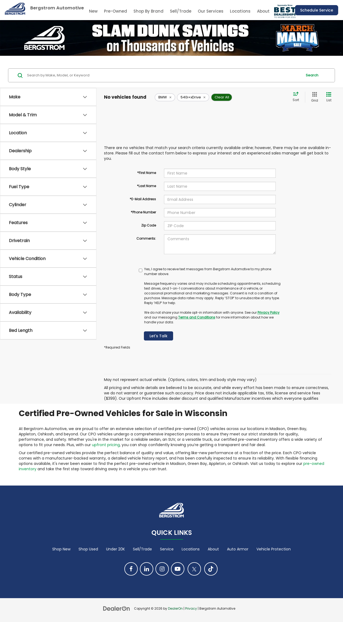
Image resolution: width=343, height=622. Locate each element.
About (213, 549)
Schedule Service (316, 10)
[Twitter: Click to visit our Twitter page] (194, 569)
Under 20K (115, 549)
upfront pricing (106, 444)
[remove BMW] (165, 97)
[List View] (328, 97)
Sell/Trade (180, 11)
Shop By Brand (148, 11)
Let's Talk (158, 336)
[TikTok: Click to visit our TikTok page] (211, 569)
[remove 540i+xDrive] (193, 97)
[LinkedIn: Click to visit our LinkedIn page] (146, 569)
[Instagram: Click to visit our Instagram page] (162, 569)
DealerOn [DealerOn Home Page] (175, 608)
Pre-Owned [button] (115, 11)
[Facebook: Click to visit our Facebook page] (131, 569)
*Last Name (146, 186)
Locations (240, 11)
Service (167, 549)
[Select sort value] (297, 97)
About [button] (263, 11)
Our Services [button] (210, 11)
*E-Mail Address (143, 199)
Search (312, 75)
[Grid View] (313, 97)
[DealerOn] (116, 608)
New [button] (93, 11)
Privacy (191, 608)
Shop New (61, 549)
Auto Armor (237, 549)
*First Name (146, 173)
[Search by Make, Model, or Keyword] (164, 75)
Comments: (146, 238)
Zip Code (148, 225)
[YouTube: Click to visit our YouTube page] (177, 569)
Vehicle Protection (273, 549)
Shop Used (88, 549)
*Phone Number (143, 212)
